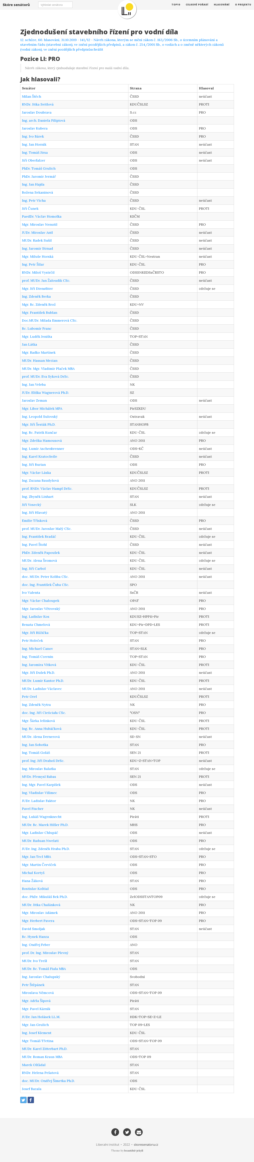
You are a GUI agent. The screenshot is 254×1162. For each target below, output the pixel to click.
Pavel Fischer (32, 808)
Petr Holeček (32, 640)
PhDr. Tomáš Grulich (38, 168)
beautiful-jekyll (133, 1150)
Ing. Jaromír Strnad (37, 248)
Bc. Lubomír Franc (37, 328)
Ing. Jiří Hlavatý (34, 512)
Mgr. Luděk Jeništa (37, 336)
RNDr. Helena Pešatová (40, 1073)
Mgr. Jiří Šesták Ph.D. (38, 424)
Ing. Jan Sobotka (35, 745)
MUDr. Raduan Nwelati (40, 841)
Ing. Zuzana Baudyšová (40, 480)
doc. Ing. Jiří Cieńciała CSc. (44, 713)
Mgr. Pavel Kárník (36, 1009)
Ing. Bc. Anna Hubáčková (41, 728)
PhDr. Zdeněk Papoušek (41, 552)
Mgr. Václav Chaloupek (40, 600)
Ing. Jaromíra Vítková (39, 665)
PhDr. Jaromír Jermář (39, 176)
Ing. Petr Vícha (34, 200)
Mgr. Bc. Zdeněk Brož (39, 304)
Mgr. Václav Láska (36, 472)
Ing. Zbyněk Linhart (37, 496)
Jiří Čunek (30, 208)
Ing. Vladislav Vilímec (39, 793)
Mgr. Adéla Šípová (36, 1001)
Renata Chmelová (36, 624)
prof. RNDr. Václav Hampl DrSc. (47, 488)
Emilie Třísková (34, 520)
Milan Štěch (31, 96)
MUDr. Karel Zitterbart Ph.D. (44, 1049)
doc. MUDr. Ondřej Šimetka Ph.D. (48, 1081)
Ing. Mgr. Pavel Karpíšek (41, 784)
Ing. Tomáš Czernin (37, 656)
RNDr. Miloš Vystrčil (38, 272)
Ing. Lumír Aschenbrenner (43, 448)
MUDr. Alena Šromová (39, 560)
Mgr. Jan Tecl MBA (36, 856)
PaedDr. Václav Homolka (41, 216)
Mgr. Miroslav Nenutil (39, 224)
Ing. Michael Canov (37, 648)
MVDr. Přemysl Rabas (39, 776)
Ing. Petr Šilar (33, 264)
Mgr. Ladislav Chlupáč (40, 832)
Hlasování (221, 8)
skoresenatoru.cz (146, 1145)
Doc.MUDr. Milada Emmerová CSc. (49, 320)
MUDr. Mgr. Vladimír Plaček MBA (48, 368)
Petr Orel (29, 696)
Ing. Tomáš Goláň (36, 752)
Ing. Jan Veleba (34, 384)
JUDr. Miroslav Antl (37, 232)
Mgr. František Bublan (39, 312)
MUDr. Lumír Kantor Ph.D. (43, 680)
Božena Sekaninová (37, 192)
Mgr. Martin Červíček (39, 865)
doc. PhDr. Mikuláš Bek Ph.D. (45, 897)
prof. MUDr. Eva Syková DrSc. (45, 376)
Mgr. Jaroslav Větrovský (41, 608)
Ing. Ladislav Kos (35, 616)
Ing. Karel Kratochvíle (39, 456)
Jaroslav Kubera (35, 128)
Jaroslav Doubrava (37, 112)
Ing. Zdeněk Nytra (36, 704)
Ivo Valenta (31, 592)
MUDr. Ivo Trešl (34, 961)
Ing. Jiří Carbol (34, 568)
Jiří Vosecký (31, 504)
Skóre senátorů (16, 8)
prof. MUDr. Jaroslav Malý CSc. (46, 528)
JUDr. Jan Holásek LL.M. (41, 1017)
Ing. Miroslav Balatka (39, 769)
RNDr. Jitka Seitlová (38, 104)
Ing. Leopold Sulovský (40, 416)
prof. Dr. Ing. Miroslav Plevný (45, 953)
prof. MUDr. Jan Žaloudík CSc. (46, 280)
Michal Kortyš (33, 873)
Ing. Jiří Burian (34, 464)
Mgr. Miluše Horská (37, 256)
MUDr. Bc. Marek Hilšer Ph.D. (45, 825)
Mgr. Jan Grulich (35, 1025)
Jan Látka (29, 344)
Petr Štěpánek (33, 985)
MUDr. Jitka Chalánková (41, 905)
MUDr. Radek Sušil (37, 240)
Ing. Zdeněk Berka (36, 296)
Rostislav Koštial (35, 888)
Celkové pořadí (197, 8)
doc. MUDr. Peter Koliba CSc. (45, 576)
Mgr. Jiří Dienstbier (37, 288)
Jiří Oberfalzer (33, 160)
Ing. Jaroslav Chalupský (41, 977)
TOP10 (176, 8)
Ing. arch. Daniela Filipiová (43, 120)
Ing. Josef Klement (36, 1033)
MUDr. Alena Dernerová (41, 736)
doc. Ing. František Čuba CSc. (45, 584)
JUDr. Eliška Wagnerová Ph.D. (45, 392)
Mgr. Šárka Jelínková (38, 721)
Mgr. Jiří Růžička (35, 632)
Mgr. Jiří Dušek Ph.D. (38, 672)
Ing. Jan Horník (34, 144)
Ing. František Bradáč (39, 536)
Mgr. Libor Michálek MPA (42, 408)
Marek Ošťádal (34, 1065)
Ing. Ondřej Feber (36, 945)
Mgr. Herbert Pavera (38, 921)
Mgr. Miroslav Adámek (40, 912)
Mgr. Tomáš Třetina (37, 1041)
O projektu (243, 8)
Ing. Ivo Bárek (33, 136)
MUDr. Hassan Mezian (39, 360)
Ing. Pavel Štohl (34, 544)
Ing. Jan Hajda (33, 184)
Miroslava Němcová (38, 993)
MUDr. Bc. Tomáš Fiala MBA (44, 969)
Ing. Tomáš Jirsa (35, 152)
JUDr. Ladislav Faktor (39, 801)
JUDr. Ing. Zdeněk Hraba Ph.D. (46, 849)
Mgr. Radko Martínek (38, 352)
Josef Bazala (31, 1089)
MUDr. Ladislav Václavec (42, 689)
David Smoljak (33, 929)
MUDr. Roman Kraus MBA (42, 1057)
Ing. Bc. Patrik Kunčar (39, 432)
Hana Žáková (32, 881)
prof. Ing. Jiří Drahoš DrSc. (43, 760)
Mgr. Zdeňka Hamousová (42, 440)
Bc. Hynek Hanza (35, 936)
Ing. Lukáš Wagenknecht (41, 817)
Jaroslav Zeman (34, 400)
